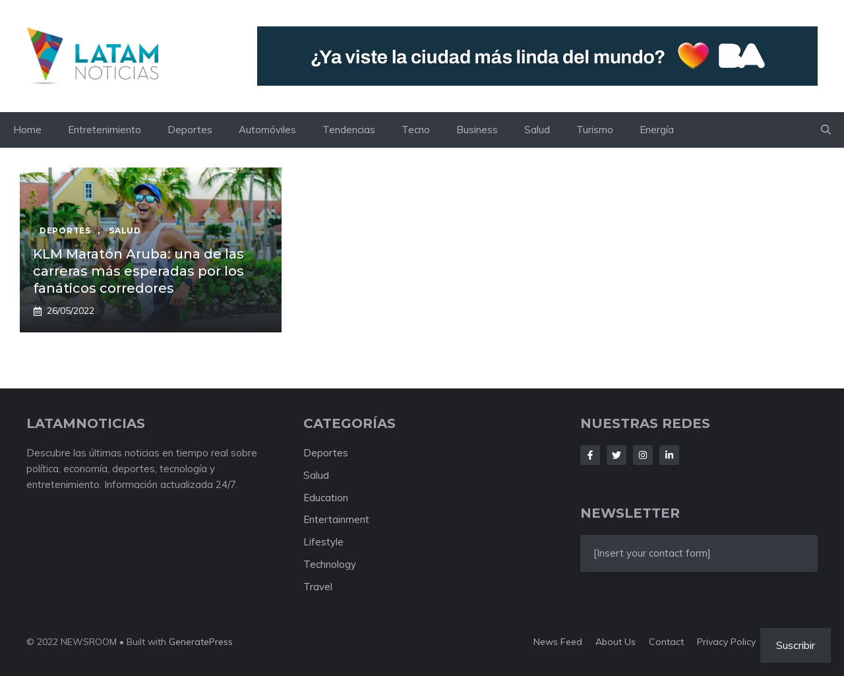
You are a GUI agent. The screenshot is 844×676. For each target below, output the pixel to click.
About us (615, 642)
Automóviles (267, 129)
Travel (317, 586)
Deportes (189, 129)
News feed (557, 642)
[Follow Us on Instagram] (643, 455)
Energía (657, 129)
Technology (329, 564)
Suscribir (795, 645)
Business (477, 129)
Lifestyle (323, 542)
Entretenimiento (104, 129)
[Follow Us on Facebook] (590, 455)
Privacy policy (726, 642)
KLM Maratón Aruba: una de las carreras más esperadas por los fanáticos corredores (138, 271)
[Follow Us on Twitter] (616, 455)
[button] (826, 130)
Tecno (416, 129)
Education (325, 497)
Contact (666, 642)
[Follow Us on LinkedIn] (669, 455)
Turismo (594, 129)
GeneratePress (201, 642)
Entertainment (336, 519)
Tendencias (348, 129)
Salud (537, 129)
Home (27, 129)
